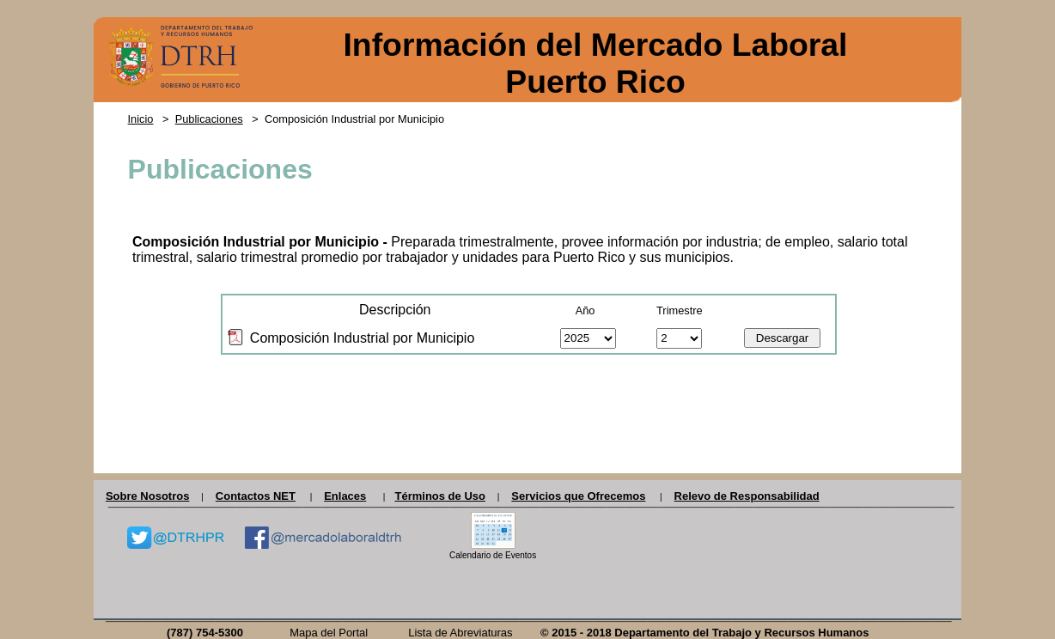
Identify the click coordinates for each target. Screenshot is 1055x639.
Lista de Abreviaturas (460, 632)
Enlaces (345, 496)
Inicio (141, 119)
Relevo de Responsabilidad (747, 496)
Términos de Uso (439, 496)
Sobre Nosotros (148, 496)
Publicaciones (209, 119)
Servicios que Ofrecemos (578, 496)
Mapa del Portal (329, 632)
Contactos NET (256, 496)
